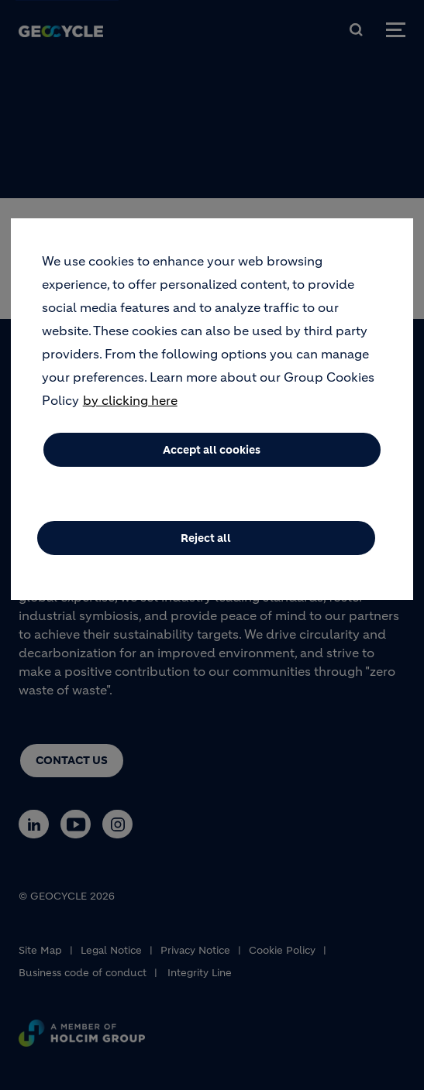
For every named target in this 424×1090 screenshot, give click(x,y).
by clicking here (130, 412)
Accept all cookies (211, 461)
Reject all (206, 550)
